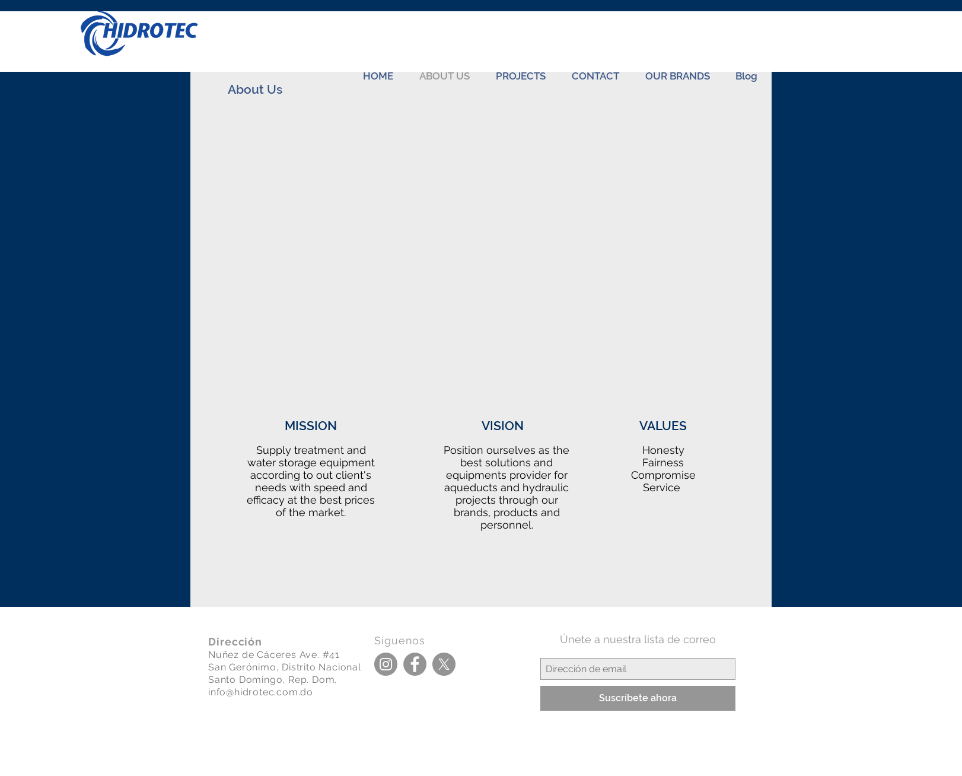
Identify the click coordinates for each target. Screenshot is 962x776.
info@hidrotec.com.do (260, 692)
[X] (443, 664)
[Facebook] (414, 664)
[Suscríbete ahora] (637, 698)
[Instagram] (385, 664)
